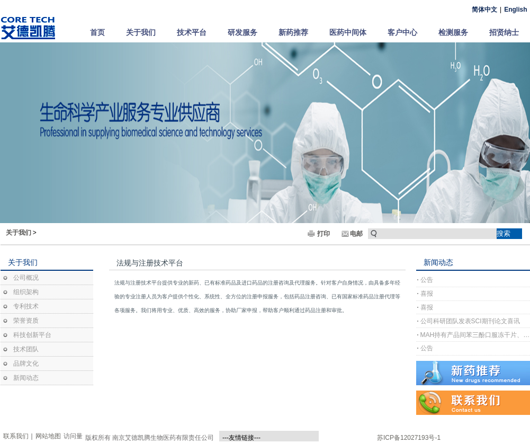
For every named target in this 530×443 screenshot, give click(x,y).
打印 (323, 233)
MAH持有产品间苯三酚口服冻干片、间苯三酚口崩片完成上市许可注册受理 (475, 335)
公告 (426, 279)
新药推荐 (293, 32)
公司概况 (26, 277)
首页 (97, 32)
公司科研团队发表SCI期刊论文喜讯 (470, 321)
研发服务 (242, 32)
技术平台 (191, 32)
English (515, 9)
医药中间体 (347, 32)
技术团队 (26, 349)
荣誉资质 (26, 320)
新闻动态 (26, 378)
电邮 (356, 233)
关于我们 (141, 32)
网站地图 (48, 436)
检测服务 (453, 32)
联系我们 (16, 436)
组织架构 (26, 292)
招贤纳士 (504, 32)
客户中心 (402, 32)
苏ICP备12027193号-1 (409, 437)
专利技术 (26, 306)
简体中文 (484, 9)
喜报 (426, 293)
